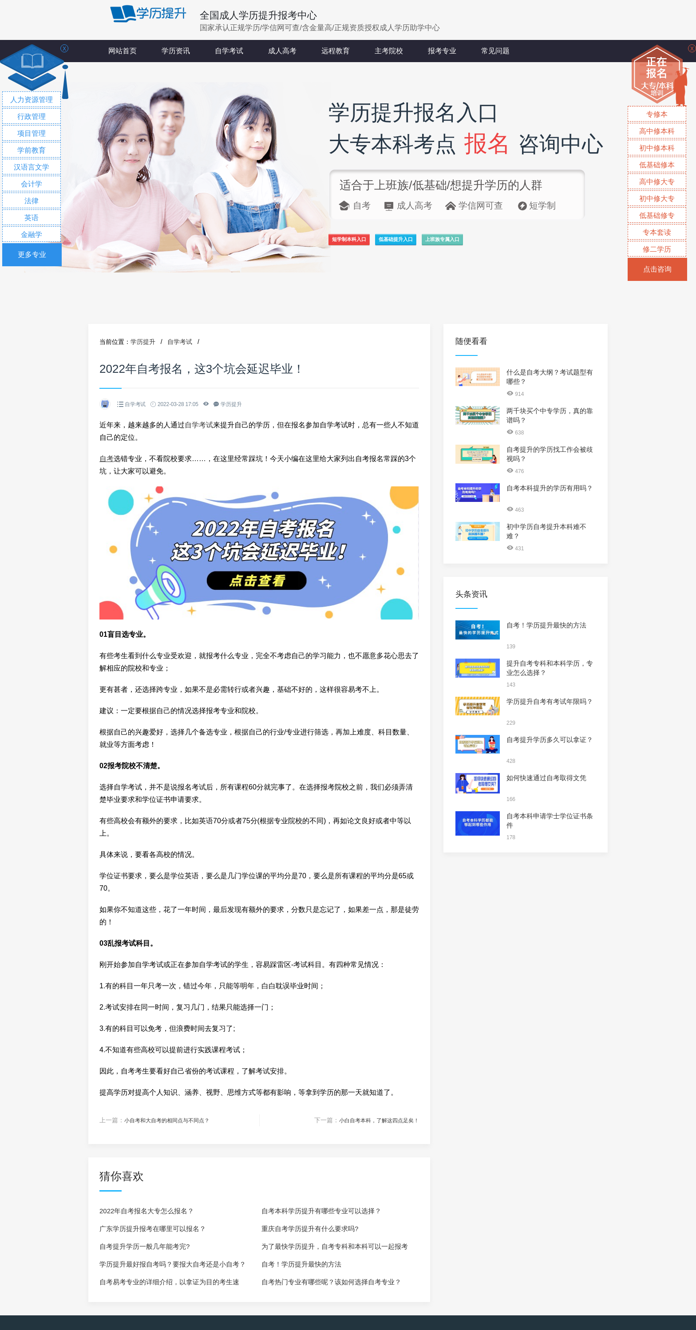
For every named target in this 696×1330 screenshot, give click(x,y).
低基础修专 (657, 215)
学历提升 (142, 341)
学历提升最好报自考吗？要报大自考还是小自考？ (172, 1263)
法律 (31, 201)
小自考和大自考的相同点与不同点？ (174, 1120)
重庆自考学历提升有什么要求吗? (309, 1228)
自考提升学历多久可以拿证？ (549, 739)
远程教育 (335, 51)
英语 (31, 217)
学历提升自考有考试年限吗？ (549, 701)
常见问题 (495, 51)
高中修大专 (657, 181)
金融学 (31, 234)
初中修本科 (657, 148)
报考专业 (442, 51)
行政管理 (31, 116)
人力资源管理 (31, 99)
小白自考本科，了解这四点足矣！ (372, 1120)
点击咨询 (657, 269)
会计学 (31, 184)
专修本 (657, 114)
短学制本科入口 (367, 244)
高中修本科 (657, 131)
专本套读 (657, 232)
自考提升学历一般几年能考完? (144, 1246)
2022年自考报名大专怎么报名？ (146, 1210)
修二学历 (657, 249)
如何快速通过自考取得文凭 (546, 777)
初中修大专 (657, 198)
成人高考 (282, 51)
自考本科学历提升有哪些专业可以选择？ (321, 1210)
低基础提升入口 (454, 244)
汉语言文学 (31, 167)
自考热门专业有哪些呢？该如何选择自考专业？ (331, 1281)
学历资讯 (176, 51)
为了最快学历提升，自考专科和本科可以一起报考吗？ (334, 1248)
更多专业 (32, 254)
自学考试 (229, 51)
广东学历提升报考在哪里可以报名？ (152, 1228)
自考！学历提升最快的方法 (301, 1263)
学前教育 (31, 150)
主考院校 (389, 51)
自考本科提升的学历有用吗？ (549, 488)
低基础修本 (657, 165)
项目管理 (31, 133)
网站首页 (122, 51)
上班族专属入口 (540, 244)
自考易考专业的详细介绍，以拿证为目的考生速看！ (169, 1284)
